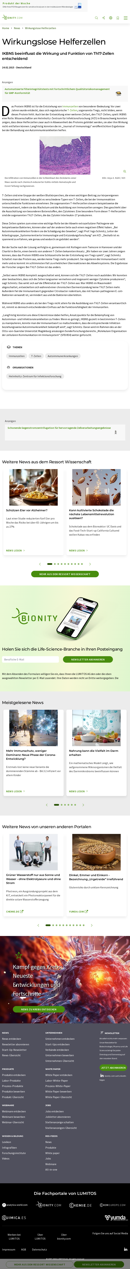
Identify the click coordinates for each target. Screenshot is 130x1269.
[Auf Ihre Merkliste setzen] (117, 18)
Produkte (50, 1147)
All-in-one (51, 1169)
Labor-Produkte (11, 1080)
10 (82, 564)
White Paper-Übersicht (58, 1097)
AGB (23, 1249)
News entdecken (11, 1038)
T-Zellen (72, 110)
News (48, 1142)
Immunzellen (70, 106)
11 (83, 925)
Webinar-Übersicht (13, 1122)
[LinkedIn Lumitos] (125, 1249)
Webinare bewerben (13, 1116)
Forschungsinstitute (14, 1153)
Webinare (50, 1164)
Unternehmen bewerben (59, 1055)
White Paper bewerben (58, 1091)
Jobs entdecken (54, 1111)
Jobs (48, 1158)
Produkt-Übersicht (13, 1097)
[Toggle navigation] (126, 18)
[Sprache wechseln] (110, 18)
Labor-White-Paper (56, 1080)
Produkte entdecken (14, 1075)
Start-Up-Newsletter (14, 1049)
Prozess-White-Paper (57, 1086)
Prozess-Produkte (12, 1086)
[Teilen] (103, 18)
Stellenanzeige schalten (59, 1122)
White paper (52, 1153)
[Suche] (96, 18)
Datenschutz (39, 1249)
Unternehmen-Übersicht (59, 1061)
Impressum (8, 1249)
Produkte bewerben (13, 1091)
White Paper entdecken (58, 1075)
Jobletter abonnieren (58, 1116)
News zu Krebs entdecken (39, 1009)
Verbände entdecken (57, 1049)
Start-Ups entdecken (57, 1044)
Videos (5, 1158)
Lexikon (6, 1142)
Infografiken (9, 1147)
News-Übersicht (11, 1055)
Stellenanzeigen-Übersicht (61, 1128)
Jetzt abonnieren (113, 1067)
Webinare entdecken (14, 1111)
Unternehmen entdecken (59, 1038)
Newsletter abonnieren (88, 659)
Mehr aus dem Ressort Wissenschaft (64, 574)
